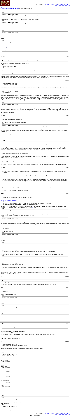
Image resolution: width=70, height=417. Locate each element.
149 (62, 4)
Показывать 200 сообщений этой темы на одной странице (62, 5)
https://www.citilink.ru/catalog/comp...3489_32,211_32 (9, 200)
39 (47, 4)
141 (58, 4)
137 (53, 4)
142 (60, 4)
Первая (45, 4)
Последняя (67, 4)
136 (52, 4)
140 (57, 4)
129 (49, 4)
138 (54, 4)
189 (64, 4)
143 (61, 4)
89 (48, 4)
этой (32, 207)
